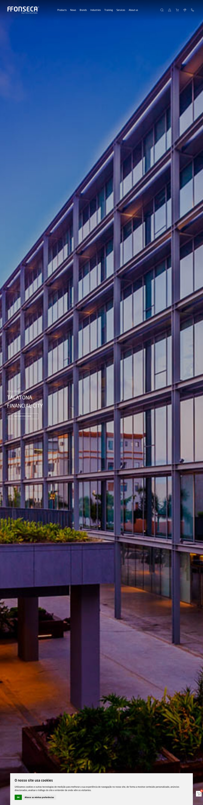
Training (108, 9)
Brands (83, 9)
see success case (22, 416)
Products (62, 9)
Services (120, 9)
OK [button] (18, 797)
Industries (95, 9)
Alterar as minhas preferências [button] (39, 797)
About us (133, 9)
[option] (101, 402)
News (73, 9)
